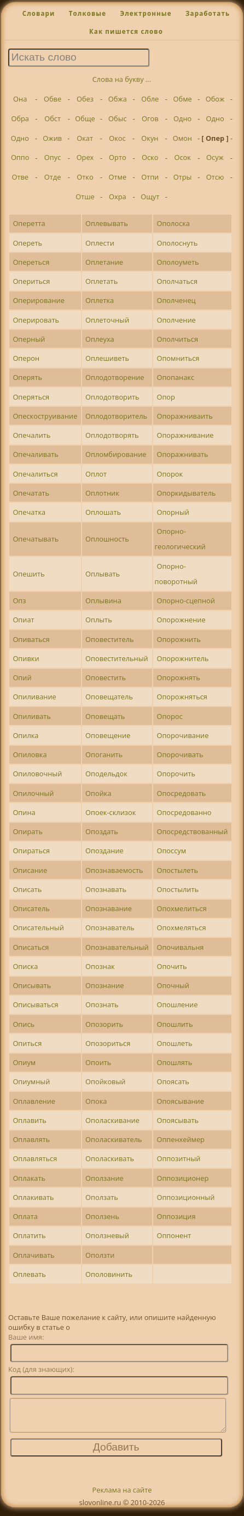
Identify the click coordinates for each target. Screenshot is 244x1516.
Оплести (99, 243)
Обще (85, 118)
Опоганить (104, 754)
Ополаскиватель (113, 1139)
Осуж (215, 157)
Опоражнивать (182, 454)
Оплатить (29, 1235)
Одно (182, 118)
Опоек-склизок (110, 812)
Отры (182, 177)
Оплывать (102, 574)
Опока (96, 1101)
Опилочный (33, 793)
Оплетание (104, 262)
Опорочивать (179, 754)
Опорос (169, 716)
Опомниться (177, 358)
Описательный (38, 927)
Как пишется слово (126, 31)
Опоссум (171, 850)
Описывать (32, 985)
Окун (149, 138)
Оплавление (34, 1101)
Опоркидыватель (186, 493)
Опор (165, 397)
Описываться (35, 1004)
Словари (38, 13)
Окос (117, 138)
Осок (182, 157)
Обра (20, 118)
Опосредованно (183, 812)
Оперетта (29, 223)
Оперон (26, 358)
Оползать (101, 1197)
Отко (85, 177)
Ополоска (172, 223)
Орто (117, 157)
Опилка (25, 735)
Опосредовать (181, 793)
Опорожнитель (182, 658)
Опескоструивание (45, 416)
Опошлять (174, 1062)
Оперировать (36, 320)
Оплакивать (33, 1197)
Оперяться (31, 397)
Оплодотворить (112, 397)
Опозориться (107, 1043)
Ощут (150, 196)
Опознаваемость (114, 870)
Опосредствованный (192, 831)
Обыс (117, 118)
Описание (30, 870)
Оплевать (29, 1274)
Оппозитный (178, 1158)
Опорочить (175, 773)
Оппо (20, 157)
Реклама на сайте (122, 1496)
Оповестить (105, 677)
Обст (52, 118)
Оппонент (173, 1235)
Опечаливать (35, 454)
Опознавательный (117, 947)
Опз (19, 600)
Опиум (24, 1062)
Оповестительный (116, 658)
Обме (182, 99)
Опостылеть (177, 870)
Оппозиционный (185, 1197)
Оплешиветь (107, 358)
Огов (150, 118)
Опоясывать (177, 1120)
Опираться (31, 850)
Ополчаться (176, 281)
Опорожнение (180, 620)
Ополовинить (108, 1274)
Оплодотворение (114, 377)
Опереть (27, 243)
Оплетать (101, 281)
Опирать (28, 831)
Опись (23, 1024)
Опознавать (105, 889)
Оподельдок (106, 773)
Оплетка (99, 300)
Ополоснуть (176, 243)
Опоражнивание (184, 435)
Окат (85, 138)
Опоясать (172, 1081)
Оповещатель (109, 696)
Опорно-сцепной (185, 600)
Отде (52, 177)
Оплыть (98, 620)
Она (20, 99)
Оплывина (103, 600)
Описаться (31, 947)
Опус (52, 157)
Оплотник (102, 493)
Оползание (104, 1178)
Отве (19, 177)
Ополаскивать (109, 1158)
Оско (150, 157)
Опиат (23, 620)
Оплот (96, 474)
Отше (85, 196)
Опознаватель (110, 927)
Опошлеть (174, 1043)
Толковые (88, 13)
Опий (22, 677)
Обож (215, 99)
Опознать (102, 1004)
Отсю (215, 177)
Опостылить (177, 889)
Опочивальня (180, 947)
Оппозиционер (182, 1178)
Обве (52, 99)
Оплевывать (106, 223)
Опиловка (30, 754)
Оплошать (103, 512)
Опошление (176, 1004)
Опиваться (31, 639)
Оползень (102, 1216)
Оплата (25, 1216)
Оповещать (105, 716)
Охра (117, 196)
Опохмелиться (181, 908)
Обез (85, 99)
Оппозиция (175, 1216)
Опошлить (174, 1024)
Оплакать (29, 1178)
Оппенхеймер (180, 1139)
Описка (25, 966)
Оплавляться (35, 1158)
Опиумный (31, 1081)
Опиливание (34, 696)
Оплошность (107, 539)
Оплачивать (33, 1255)
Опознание (104, 985)
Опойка (98, 793)
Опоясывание (180, 1101)
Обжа (117, 99)
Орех (85, 157)
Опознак (100, 966)
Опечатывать (36, 539)
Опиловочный (37, 773)
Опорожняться (181, 696)
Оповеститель (109, 639)
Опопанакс (175, 377)
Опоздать (101, 831)
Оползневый (107, 1235)
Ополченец (175, 300)
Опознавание (108, 908)
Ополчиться (177, 339)
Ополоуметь (177, 262)
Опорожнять (178, 677)
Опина (24, 812)
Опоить (98, 1062)
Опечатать (31, 493)
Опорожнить (178, 639)
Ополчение (175, 320)
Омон (182, 138)
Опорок (169, 474)
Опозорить (104, 1024)
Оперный (29, 339)
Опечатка (29, 512)
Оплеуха (99, 339)
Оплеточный (107, 320)
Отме (118, 177)
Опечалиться (35, 474)
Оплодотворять (112, 435)
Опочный (172, 985)
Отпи (150, 177)
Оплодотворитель (116, 416)
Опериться (31, 281)
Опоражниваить (184, 416)
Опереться (31, 262)
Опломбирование (115, 454)
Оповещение (107, 735)
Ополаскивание (112, 1120)
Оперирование (38, 300)
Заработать (207, 13)
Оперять (27, 377)
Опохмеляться (181, 927)
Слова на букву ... (121, 79)
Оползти (99, 1255)
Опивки (26, 658)
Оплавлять (31, 1139)
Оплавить (29, 1120)
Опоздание (104, 850)
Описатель (31, 908)
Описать (27, 889)
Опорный (172, 512)
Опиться (27, 1043)
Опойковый (105, 1081)
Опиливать (32, 716)
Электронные (145, 13)
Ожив (52, 138)
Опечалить (31, 435)
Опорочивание (182, 735)
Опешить (28, 574)
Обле (150, 99)
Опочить (171, 966)
